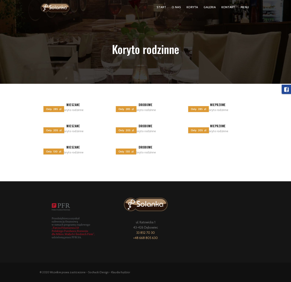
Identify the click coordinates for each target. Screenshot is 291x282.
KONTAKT (228, 7)
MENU (245, 7)
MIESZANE (73, 105)
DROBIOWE (145, 105)
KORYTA (192, 7)
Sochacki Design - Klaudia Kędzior (109, 272)
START (161, 7)
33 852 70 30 (145, 233)
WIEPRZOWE (218, 105)
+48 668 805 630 (145, 238)
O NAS (176, 7)
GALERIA (210, 7)
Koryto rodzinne (73, 110)
